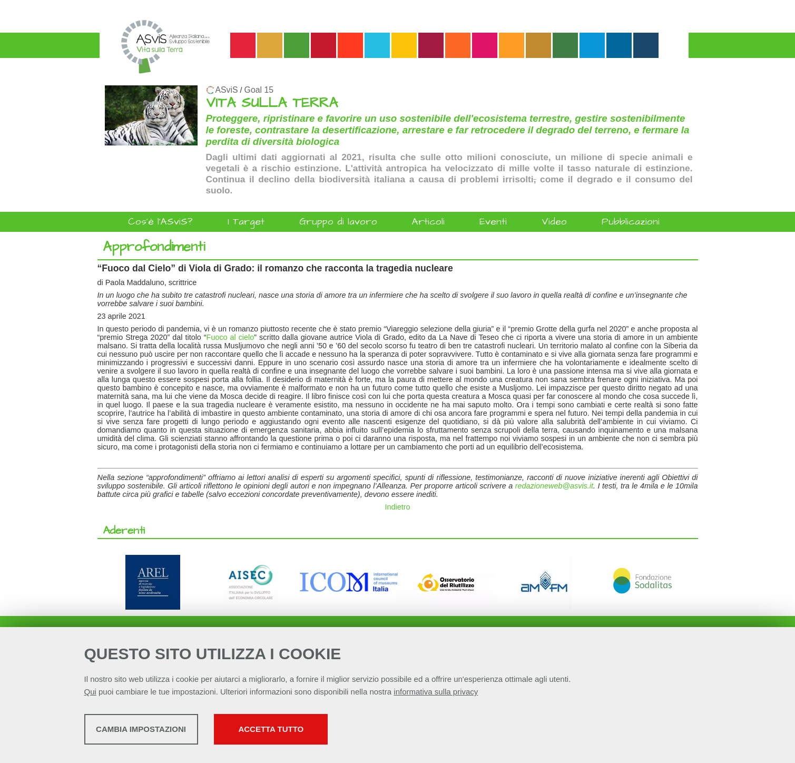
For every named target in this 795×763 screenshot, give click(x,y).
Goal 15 (258, 89)
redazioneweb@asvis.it (554, 486)
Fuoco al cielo (230, 337)
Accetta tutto (356, 731)
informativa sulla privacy (436, 694)
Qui (90, 694)
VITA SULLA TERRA (272, 103)
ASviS (226, 89)
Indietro (397, 507)
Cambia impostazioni (167, 731)
